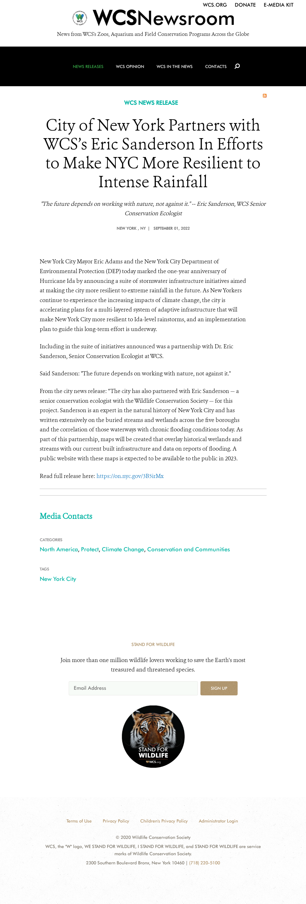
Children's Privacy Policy (164, 820)
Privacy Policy (116, 820)
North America (59, 549)
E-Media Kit (278, 5)
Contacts (216, 66)
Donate (245, 5)
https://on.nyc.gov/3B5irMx (130, 476)
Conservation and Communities (188, 549)
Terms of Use (79, 820)
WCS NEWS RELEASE (151, 102)
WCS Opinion (130, 66)
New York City (58, 579)
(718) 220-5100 (204, 862)
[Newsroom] (153, 19)
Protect (90, 549)
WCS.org (215, 5)
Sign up (219, 688)
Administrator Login (218, 820)
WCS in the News (175, 66)
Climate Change (123, 549)
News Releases (88, 66)
